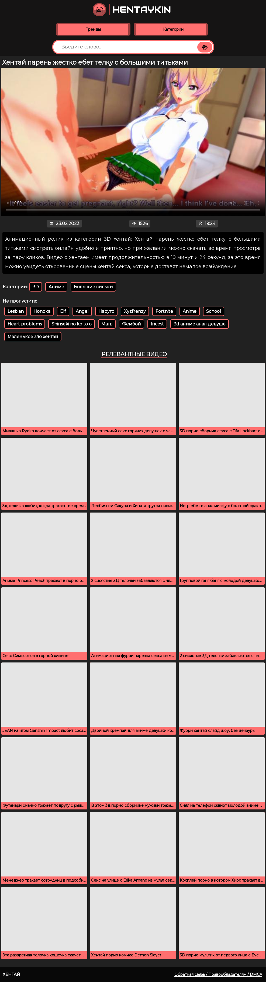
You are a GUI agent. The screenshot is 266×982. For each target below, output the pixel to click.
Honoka (41, 311)
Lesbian (16, 311)
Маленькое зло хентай (33, 336)
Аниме (56, 286)
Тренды (93, 29)
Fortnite (164, 311)
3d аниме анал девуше (200, 324)
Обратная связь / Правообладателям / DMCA (218, 974)
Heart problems (25, 324)
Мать (106, 324)
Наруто (106, 311)
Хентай (11, 974)
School (213, 311)
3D (36, 286)
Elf (63, 311)
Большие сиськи (93, 286)
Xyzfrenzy (135, 311)
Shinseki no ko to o (71, 324)
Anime (189, 311)
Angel (82, 311)
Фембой (131, 324)
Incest (157, 324)
